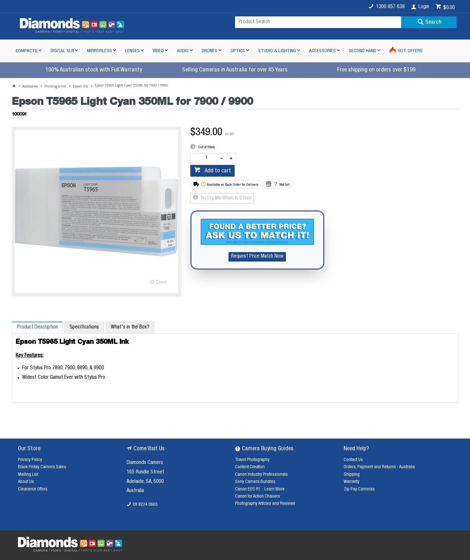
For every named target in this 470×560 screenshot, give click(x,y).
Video (158, 51)
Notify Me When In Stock (225, 198)
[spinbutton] (205, 158)
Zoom (161, 282)
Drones (209, 51)
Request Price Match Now (257, 256)
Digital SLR (62, 51)
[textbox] (318, 22)
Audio (183, 51)
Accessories (322, 51)
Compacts (27, 51)
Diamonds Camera (145, 463)
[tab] (37, 327)
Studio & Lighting (277, 51)
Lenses (132, 51)
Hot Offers (410, 51)
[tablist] (235, 362)
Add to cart (217, 171)
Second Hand (362, 51)
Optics (237, 51)
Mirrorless (99, 51)
